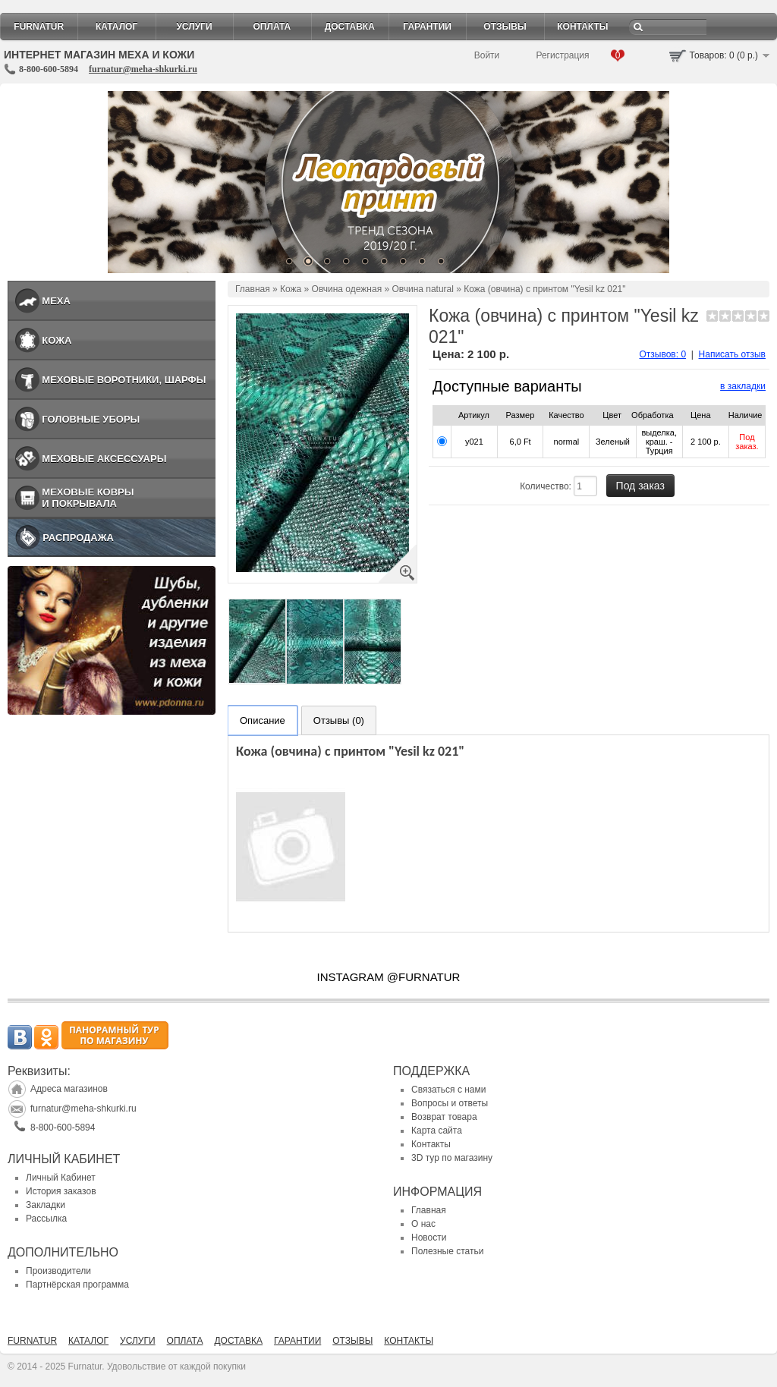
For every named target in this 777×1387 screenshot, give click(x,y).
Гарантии (427, 26)
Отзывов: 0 (663, 354)
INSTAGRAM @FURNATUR (389, 976)
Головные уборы (91, 419)
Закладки (45, 1205)
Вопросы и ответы (449, 1103)
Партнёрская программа (77, 1284)
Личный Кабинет (61, 1177)
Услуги (194, 26)
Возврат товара (444, 1117)
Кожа (56, 340)
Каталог (116, 26)
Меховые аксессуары (104, 458)
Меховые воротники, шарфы (124, 379)
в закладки (743, 386)
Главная (252, 289)
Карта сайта (436, 1130)
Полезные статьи (447, 1251)
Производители (58, 1271)
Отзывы (504, 26)
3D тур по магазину (451, 1158)
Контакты (582, 26)
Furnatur (39, 26)
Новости (428, 1237)
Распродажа (78, 537)
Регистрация (562, 55)
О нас (423, 1224)
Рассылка (46, 1218)
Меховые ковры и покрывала (88, 497)
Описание (262, 720)
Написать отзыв (732, 354)
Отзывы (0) (338, 720)
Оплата (272, 26)
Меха (56, 301)
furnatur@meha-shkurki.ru (143, 69)
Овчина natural (423, 289)
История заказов (61, 1191)
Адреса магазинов (69, 1088)
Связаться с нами (448, 1089)
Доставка (350, 26)
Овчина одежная (347, 289)
